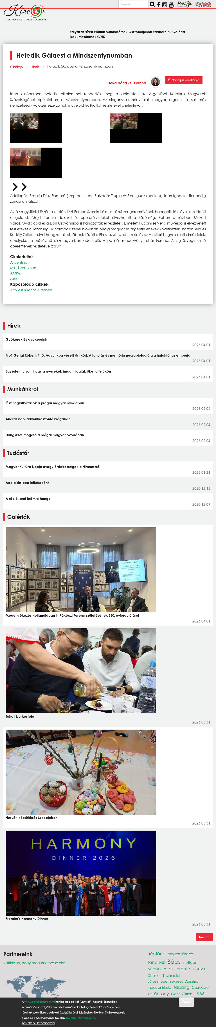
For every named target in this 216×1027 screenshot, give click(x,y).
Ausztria (191, 981)
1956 (200, 993)
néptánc (156, 953)
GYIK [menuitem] (101, 36)
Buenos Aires (160, 968)
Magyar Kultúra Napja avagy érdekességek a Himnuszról (53, 467)
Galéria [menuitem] (178, 32)
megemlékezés (181, 953)
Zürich (187, 993)
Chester (154, 975)
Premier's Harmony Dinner (27, 919)
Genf (175, 993)
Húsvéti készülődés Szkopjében (32, 818)
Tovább (204, 937)
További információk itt (80, 1018)
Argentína (18, 262)
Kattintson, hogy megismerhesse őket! (35, 962)
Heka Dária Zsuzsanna (127, 83)
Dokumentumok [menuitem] (83, 36)
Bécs (173, 961)
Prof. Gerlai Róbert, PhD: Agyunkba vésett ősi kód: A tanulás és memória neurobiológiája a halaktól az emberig (98, 355)
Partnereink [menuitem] (162, 32)
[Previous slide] (14, 187)
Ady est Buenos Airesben (31, 290)
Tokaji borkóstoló (20, 716)
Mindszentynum (23, 267)
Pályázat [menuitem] (77, 32)
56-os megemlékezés (165, 981)
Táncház (156, 962)
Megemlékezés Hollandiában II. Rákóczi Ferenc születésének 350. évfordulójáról (72, 615)
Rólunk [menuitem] (99, 32)
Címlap (16, 67)
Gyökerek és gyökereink (26, 339)
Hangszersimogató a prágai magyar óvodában (45, 435)
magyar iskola (159, 987)
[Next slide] (23, 187)
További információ (38, 1023)
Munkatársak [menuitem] (117, 32)
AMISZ (15, 273)
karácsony (158, 993)
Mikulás (198, 968)
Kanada (171, 975)
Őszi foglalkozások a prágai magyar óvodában (45, 403)
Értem (186, 1002)
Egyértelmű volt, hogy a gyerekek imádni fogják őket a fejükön (58, 371)
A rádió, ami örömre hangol (29, 499)
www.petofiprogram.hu (39, 1002)
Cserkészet (201, 987)
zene (14, 278)
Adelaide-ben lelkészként (27, 483)
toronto (182, 968)
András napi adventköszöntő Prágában (38, 419)
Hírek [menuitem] (89, 32)
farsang (181, 987)
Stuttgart (190, 962)
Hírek (35, 67)
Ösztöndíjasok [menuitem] (140, 32)
